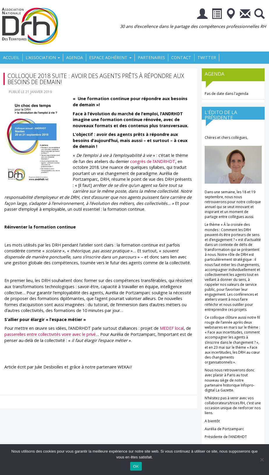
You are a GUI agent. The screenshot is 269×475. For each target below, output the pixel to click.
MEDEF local (172, 328)
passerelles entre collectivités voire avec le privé (50, 334)
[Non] (262, 459)
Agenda (74, 57)
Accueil (11, 57)
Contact (181, 57)
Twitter (206, 57)
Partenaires (151, 57)
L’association (43, 57)
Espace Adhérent (110, 57)
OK (136, 466)
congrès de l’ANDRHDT (152, 161)
